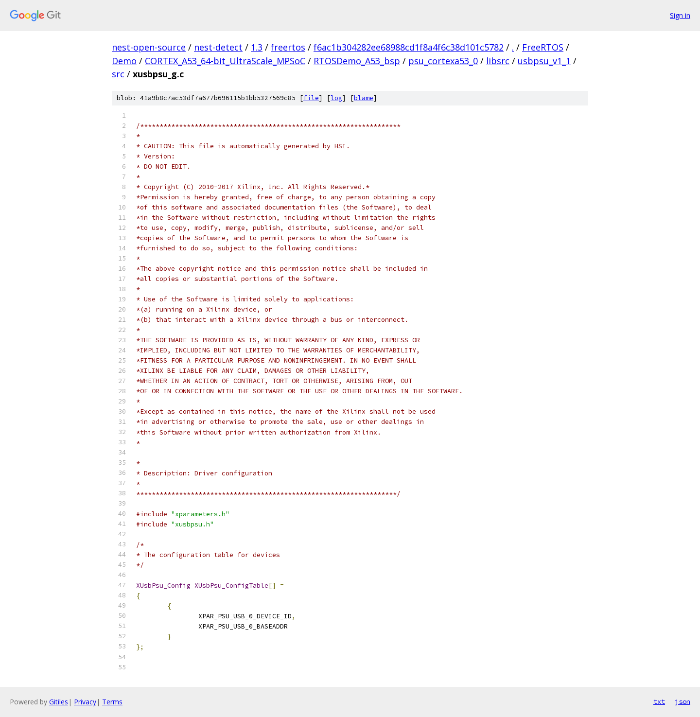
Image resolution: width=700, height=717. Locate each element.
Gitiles (58, 701)
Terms (112, 701)
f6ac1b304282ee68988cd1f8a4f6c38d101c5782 (409, 47)
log (336, 98)
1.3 (256, 47)
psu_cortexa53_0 (443, 61)
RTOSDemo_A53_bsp (357, 61)
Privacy (85, 701)
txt (659, 701)
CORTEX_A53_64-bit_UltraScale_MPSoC (225, 61)
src (118, 74)
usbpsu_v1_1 (544, 61)
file (311, 98)
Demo (124, 61)
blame (363, 98)
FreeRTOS (542, 47)
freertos (288, 47)
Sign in (680, 15)
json (682, 701)
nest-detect (218, 47)
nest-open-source (149, 47)
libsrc (497, 61)
